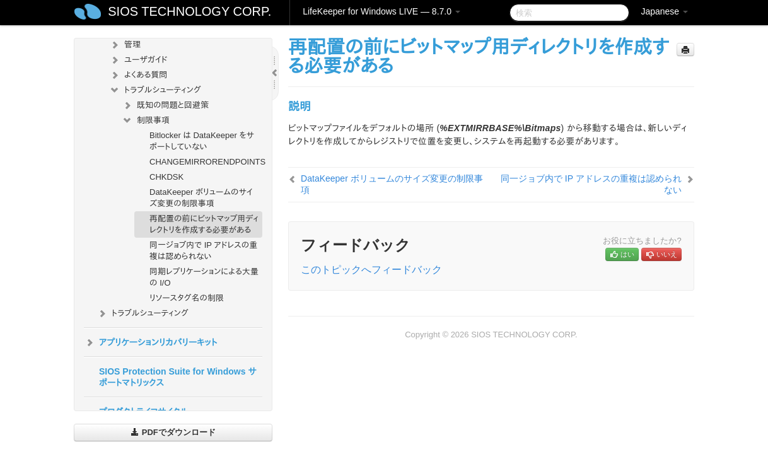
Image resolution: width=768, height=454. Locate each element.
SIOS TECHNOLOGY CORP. (189, 11)
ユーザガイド (138, 59)
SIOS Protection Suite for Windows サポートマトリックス (178, 377)
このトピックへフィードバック (371, 269)
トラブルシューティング (155, 90)
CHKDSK (166, 177)
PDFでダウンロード (173, 432)
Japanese (664, 11)
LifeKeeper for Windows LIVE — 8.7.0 (381, 11)
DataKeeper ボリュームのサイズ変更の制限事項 (201, 197)
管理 (125, 44)
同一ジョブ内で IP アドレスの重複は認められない (203, 250)
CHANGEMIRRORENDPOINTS (205, 161)
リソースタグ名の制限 (186, 298)
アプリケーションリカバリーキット (150, 342)
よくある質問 (138, 75)
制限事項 (146, 120)
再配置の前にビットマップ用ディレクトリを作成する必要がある (204, 224)
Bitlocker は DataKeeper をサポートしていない (201, 141)
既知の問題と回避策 (165, 105)
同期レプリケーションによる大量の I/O (204, 277)
